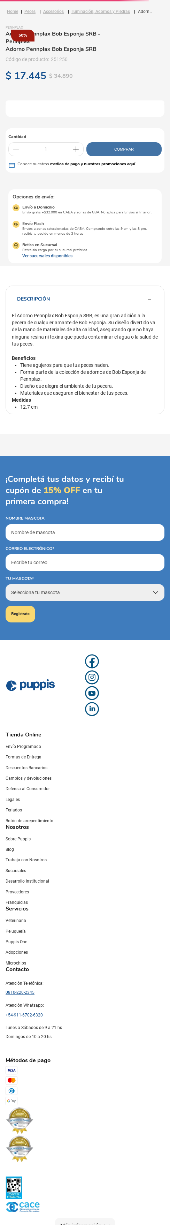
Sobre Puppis (18, 839)
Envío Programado (23, 746)
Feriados (14, 810)
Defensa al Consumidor (28, 788)
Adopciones (17, 952)
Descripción (85, 299)
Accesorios (53, 11)
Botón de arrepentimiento (29, 820)
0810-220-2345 (20, 992)
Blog (10, 849)
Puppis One (16, 941)
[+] (76, 149)
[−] (16, 149)
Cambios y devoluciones (29, 778)
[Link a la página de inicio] (13, 11)
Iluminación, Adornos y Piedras (100, 11)
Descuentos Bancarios (26, 767)
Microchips (16, 963)
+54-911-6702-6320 (24, 1015)
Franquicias (17, 902)
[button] (42, 256)
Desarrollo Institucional (27, 881)
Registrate (20, 614)
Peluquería (16, 931)
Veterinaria (16, 920)
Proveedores (17, 892)
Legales (13, 799)
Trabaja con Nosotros (26, 859)
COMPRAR (124, 149)
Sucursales (16, 870)
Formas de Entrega (23, 757)
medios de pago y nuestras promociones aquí (92, 164)
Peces (30, 11)
